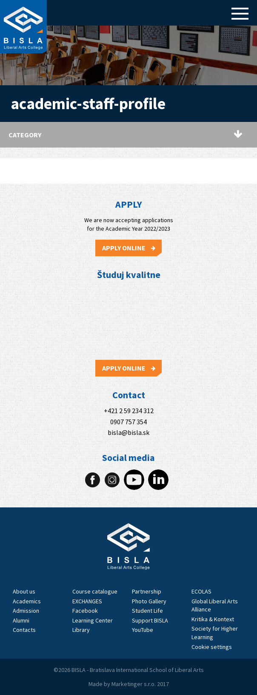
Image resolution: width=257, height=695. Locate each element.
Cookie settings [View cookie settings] (211, 647)
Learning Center (92, 620)
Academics (27, 601)
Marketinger (127, 684)
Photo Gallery (149, 601)
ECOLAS (201, 591)
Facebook (85, 610)
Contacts (24, 630)
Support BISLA (150, 620)
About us (24, 591)
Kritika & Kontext (212, 619)
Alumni (21, 620)
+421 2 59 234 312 (129, 411)
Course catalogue (94, 591)
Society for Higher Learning (214, 633)
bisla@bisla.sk (128, 433)
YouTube (142, 630)
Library (81, 630)
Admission (26, 610)
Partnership (146, 591)
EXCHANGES (87, 601)
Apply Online (128, 247)
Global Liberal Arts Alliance (214, 605)
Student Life (147, 610)
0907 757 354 (128, 422)
